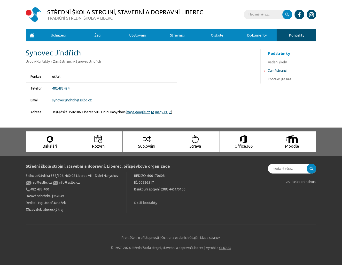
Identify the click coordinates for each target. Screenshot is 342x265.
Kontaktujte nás (279, 79)
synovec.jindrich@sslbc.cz (72, 100)
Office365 (243, 141)
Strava (195, 141)
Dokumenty (257, 35)
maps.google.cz (140, 112)
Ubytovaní (137, 35)
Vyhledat (287, 14)
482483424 (61, 88)
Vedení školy (277, 62)
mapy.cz (163, 112)
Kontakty (296, 35)
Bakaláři (50, 141)
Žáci (97, 35)
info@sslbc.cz (66, 182)
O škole (217, 35)
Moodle (292, 141)
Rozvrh (98, 141)
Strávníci (177, 35)
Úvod (32, 35)
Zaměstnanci (62, 61)
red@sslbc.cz (39, 182)
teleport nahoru (304, 182)
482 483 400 (37, 189)
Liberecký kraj (53, 210)
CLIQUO (225, 248)
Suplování (146, 141)
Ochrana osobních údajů (179, 238)
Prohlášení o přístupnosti (140, 238)
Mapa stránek (210, 238)
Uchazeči (58, 35)
